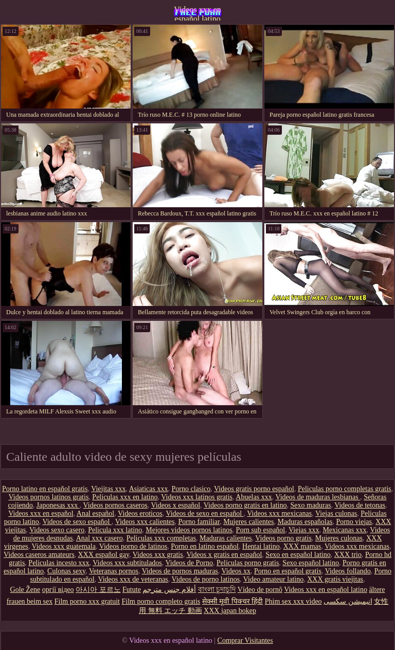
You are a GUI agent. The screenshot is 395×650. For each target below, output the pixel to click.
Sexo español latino (310, 563)
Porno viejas (354, 522)
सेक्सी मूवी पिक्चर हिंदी (232, 601)
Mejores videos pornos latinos (189, 530)
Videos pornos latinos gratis (48, 497)
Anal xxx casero (99, 538)
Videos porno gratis (283, 538)
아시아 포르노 (98, 589)
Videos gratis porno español (254, 489)
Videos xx (236, 571)
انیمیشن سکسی (348, 601)
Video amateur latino (273, 579)
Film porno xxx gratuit (87, 601)
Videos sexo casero (56, 530)
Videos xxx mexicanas (279, 513)
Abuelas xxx (254, 497)
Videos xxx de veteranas (133, 579)
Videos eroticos (140, 513)
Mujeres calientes (248, 522)
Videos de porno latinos (206, 579)
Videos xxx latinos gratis (196, 497)
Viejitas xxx (108, 489)
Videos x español (175, 505)
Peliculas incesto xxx (58, 563)
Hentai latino (261, 546)
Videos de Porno (189, 563)
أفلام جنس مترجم (169, 589)
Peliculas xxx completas (161, 538)
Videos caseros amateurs (39, 554)
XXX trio (348, 554)
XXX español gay (103, 554)
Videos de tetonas (359, 505)
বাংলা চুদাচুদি (217, 589)
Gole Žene (25, 589)
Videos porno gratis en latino (245, 505)
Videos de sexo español (76, 522)
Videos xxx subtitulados (127, 563)
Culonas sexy (66, 571)
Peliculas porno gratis (248, 563)
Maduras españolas (305, 522)
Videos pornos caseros (115, 505)
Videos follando (348, 571)
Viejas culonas (336, 513)
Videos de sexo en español (204, 513)
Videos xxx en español (40, 513)
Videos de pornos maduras (180, 571)
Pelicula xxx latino (115, 530)
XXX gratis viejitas (335, 579)
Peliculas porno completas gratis (344, 489)
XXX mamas (302, 546)
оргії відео (58, 589)
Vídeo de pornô (260, 589)
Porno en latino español (205, 546)
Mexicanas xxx (344, 530)
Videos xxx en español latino (197, 13)
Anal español (95, 513)
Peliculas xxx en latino (124, 497)
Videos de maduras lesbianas (317, 497)
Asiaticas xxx (148, 489)
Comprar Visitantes (245, 640)
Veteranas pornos (113, 571)
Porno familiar (199, 522)
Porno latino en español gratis (44, 489)
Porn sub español (260, 530)
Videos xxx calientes (145, 522)
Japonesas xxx (58, 505)
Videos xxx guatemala (64, 546)
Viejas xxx (304, 530)
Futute (131, 589)
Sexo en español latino (297, 554)
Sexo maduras (311, 505)
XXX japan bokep (230, 611)
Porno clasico (190, 489)
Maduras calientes (226, 538)
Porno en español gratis (287, 571)
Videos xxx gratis (158, 554)
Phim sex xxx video (293, 601)
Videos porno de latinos (133, 546)
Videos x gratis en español (224, 554)
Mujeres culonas (339, 538)
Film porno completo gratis (160, 601)
